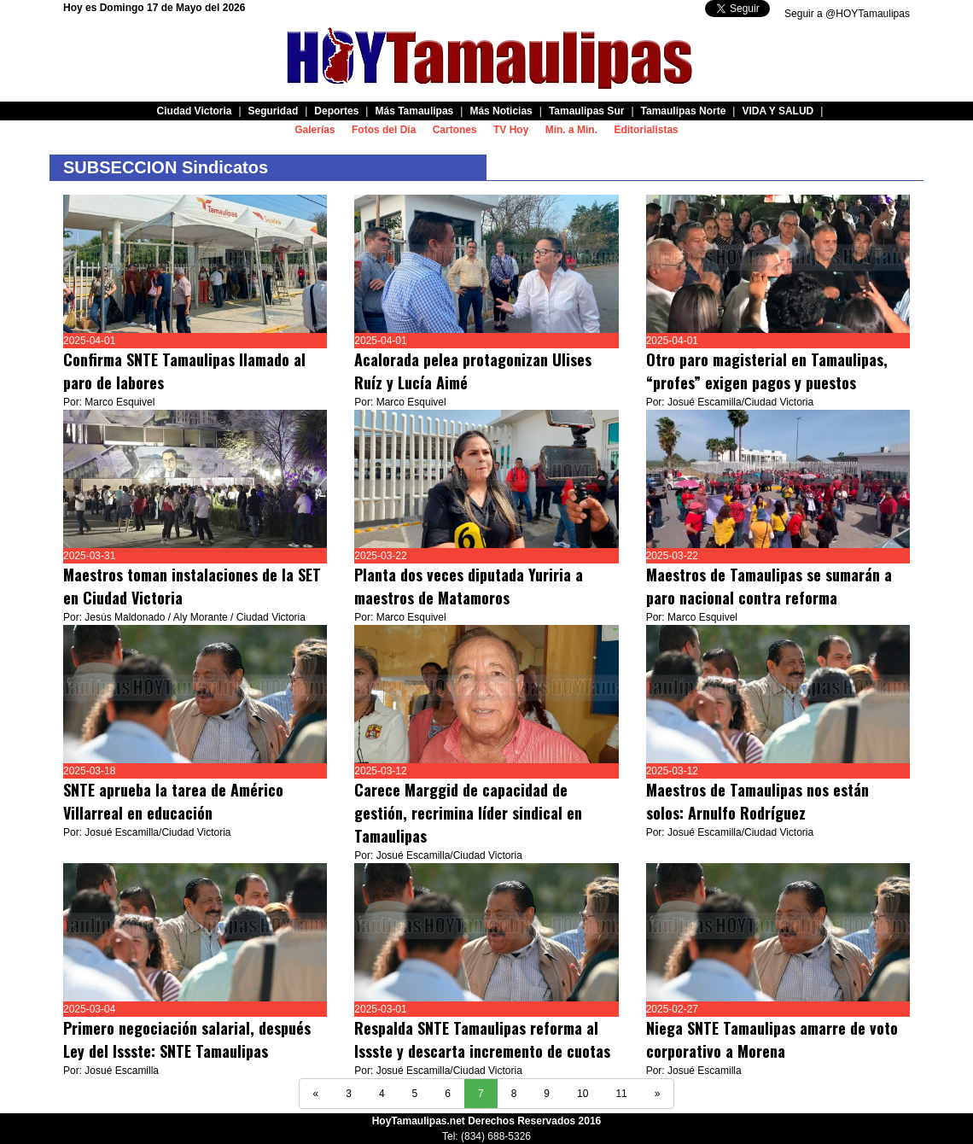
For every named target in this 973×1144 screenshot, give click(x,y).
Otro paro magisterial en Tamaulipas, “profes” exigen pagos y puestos (767, 371)
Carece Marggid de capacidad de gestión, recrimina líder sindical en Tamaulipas (468, 813)
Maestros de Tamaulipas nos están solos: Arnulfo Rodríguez (757, 801)
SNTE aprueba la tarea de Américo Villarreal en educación (173, 801)
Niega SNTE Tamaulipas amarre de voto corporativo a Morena (772, 1039)
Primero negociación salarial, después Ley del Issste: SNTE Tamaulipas (187, 1039)
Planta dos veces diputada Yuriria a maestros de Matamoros (468, 586)
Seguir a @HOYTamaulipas (847, 14)
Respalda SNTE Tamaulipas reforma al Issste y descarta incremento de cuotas (482, 1039)
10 (582, 1094)
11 (620, 1094)
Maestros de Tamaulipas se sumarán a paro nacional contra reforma (769, 586)
